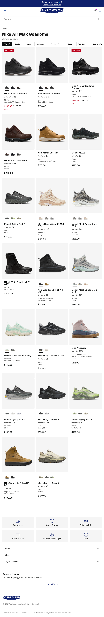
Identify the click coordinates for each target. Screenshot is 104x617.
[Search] (52, 19)
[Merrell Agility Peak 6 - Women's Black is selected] (7, 413)
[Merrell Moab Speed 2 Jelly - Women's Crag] (13, 350)
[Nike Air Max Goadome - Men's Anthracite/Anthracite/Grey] (52, 88)
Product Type (57, 44)
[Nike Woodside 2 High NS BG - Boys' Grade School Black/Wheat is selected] (7, 477)
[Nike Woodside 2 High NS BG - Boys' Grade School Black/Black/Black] (13, 477)
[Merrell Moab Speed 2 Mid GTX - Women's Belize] (52, 218)
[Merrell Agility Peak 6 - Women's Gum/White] (13, 413)
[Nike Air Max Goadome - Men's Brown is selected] (7, 154)
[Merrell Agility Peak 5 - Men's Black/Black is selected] (41, 413)
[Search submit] (99, 19)
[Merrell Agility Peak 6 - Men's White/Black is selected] (75, 413)
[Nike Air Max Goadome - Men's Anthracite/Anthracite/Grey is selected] (7, 88)
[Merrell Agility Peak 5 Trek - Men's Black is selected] (41, 350)
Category (41, 44)
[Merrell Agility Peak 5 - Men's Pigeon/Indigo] (47, 413)
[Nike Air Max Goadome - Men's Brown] (19, 88)
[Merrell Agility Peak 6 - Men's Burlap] (19, 218)
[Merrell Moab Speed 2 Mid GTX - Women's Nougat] (86, 218)
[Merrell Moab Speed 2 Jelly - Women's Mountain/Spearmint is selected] (7, 350)
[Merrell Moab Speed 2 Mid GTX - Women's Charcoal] (47, 218)
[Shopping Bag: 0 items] (100, 10)
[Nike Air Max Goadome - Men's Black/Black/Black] (13, 88)
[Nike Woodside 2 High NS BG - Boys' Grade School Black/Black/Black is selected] (41, 284)
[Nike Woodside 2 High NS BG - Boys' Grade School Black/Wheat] (47, 284)
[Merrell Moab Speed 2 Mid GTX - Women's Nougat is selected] (41, 218)
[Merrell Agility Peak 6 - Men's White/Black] (13, 218)
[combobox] (52, 19)
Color (71, 44)
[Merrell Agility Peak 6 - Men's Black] (80, 413)
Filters (7, 44)
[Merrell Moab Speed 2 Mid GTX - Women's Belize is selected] (75, 284)
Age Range (83, 44)
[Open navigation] (5, 10)
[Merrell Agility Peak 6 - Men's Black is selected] (7, 218)
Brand (30, 44)
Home (4, 28)
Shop (52, 555)
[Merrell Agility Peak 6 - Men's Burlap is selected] (41, 477)
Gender (18, 44)
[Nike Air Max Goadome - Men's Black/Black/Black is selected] (41, 88)
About (52, 548)
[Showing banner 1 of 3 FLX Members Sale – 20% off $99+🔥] (52, 3)
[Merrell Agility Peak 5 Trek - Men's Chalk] (47, 350)
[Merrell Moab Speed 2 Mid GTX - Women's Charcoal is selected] (75, 218)
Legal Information (52, 561)
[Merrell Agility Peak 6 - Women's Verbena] (19, 413)
